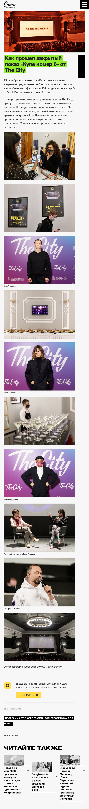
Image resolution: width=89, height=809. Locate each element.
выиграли (37, 107)
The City (10, 4)
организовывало (50, 99)
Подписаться (28, 695)
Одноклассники (81, 74)
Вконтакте (81, 67)
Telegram (81, 59)
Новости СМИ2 (12, 735)
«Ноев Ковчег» (36, 115)
